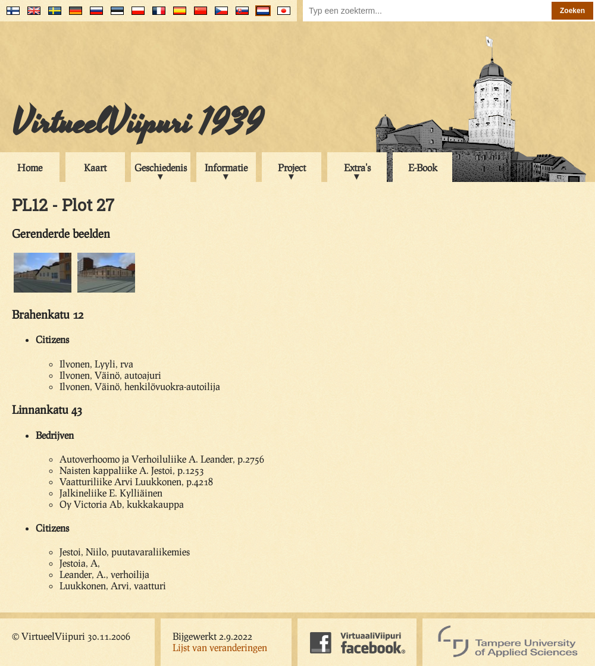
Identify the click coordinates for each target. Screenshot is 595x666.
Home (29, 167)
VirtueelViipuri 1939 (137, 123)
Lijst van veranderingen (220, 647)
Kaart (95, 167)
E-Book (422, 167)
